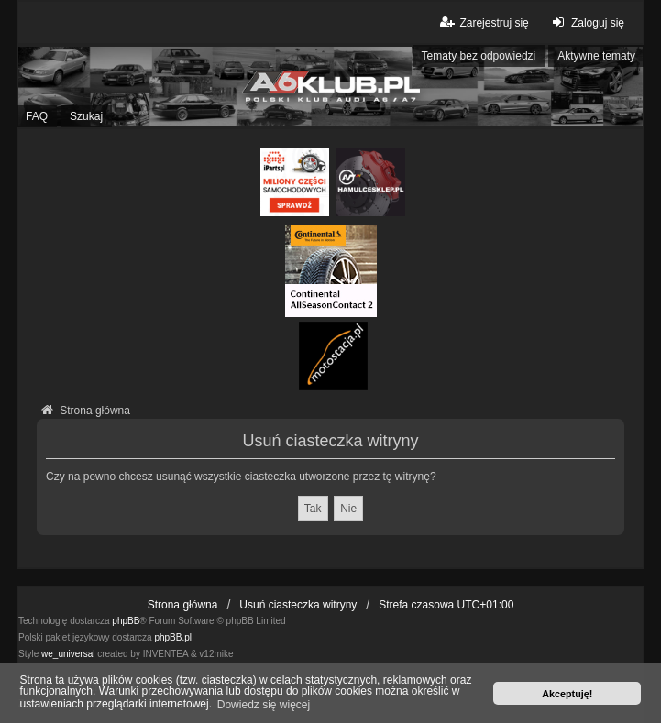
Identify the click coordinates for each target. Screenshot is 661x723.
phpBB (125, 621)
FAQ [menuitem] (37, 116)
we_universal (67, 654)
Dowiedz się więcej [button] (263, 704)
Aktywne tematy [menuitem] (596, 55)
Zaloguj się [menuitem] (586, 22)
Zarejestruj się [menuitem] (482, 22)
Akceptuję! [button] (567, 693)
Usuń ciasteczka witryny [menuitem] (298, 604)
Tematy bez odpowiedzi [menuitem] (479, 55)
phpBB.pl (173, 637)
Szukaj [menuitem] (86, 116)
